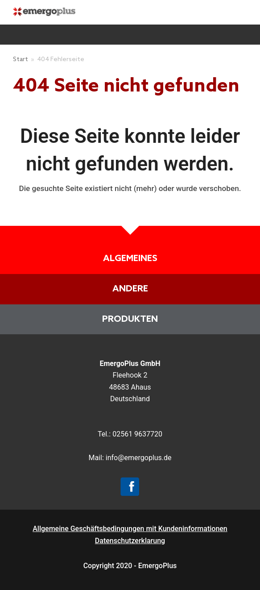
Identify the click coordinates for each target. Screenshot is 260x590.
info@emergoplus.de (139, 457)
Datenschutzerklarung (130, 540)
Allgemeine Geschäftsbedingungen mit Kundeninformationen (130, 528)
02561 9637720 (137, 434)
